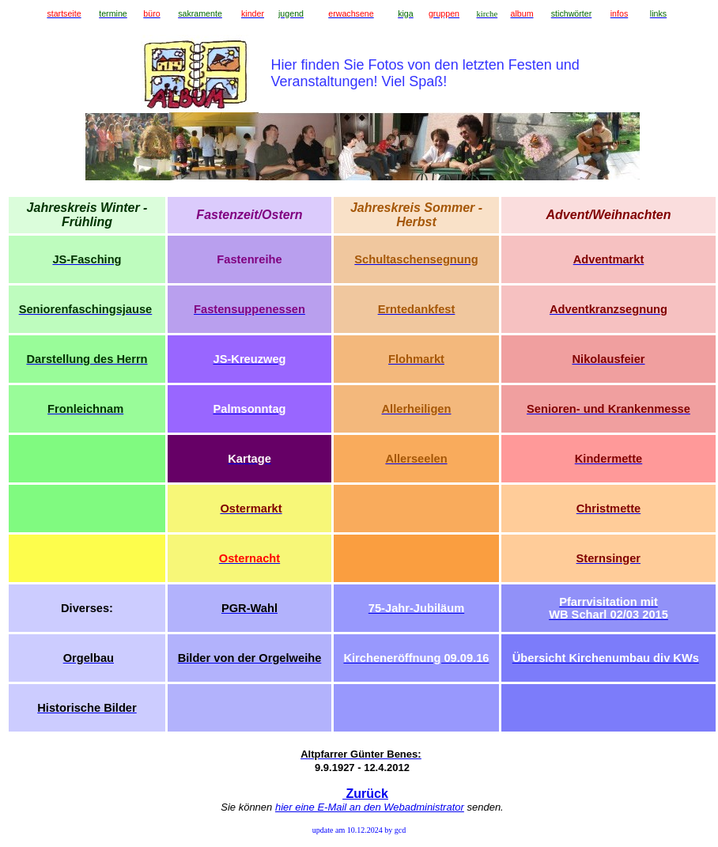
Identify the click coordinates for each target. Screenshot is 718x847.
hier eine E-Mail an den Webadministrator (369, 807)
